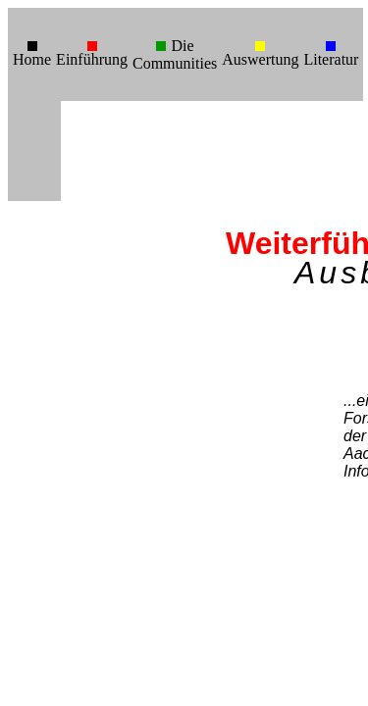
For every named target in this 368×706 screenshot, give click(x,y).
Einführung (92, 59)
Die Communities (174, 54)
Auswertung (260, 59)
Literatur (330, 59)
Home (32, 59)
